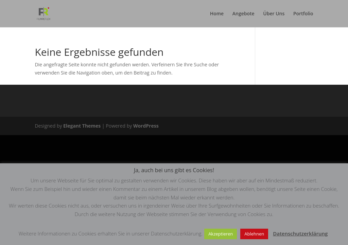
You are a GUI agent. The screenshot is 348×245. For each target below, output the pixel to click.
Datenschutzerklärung (300, 233)
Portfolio (303, 14)
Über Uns (273, 14)
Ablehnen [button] (254, 234)
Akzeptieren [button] (220, 234)
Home (217, 14)
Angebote (243, 14)
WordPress (146, 125)
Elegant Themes (82, 125)
